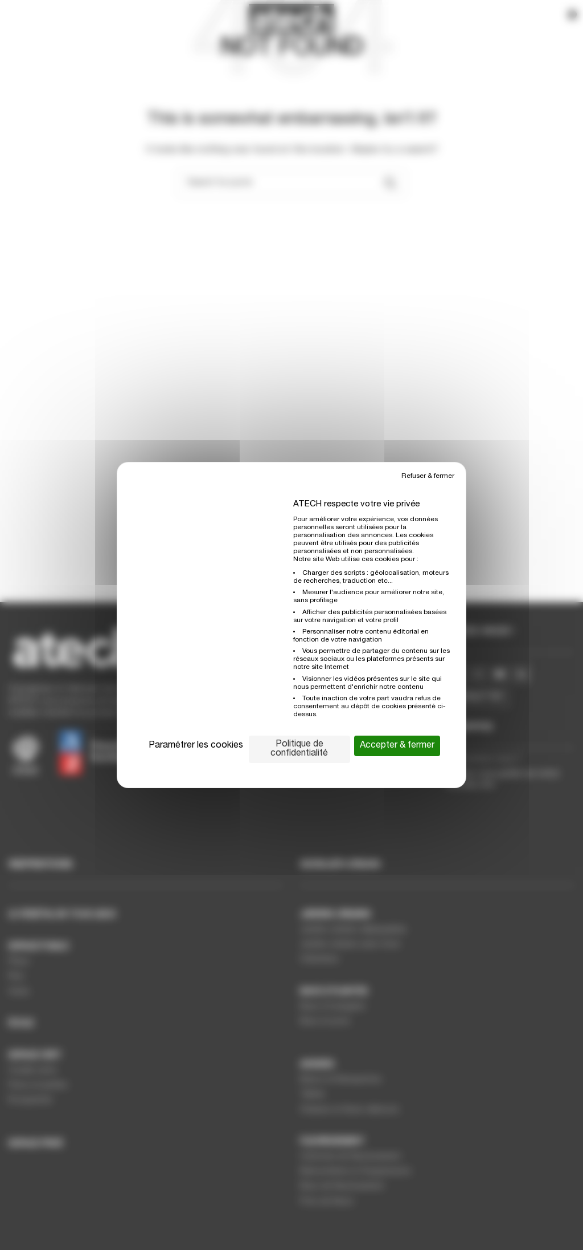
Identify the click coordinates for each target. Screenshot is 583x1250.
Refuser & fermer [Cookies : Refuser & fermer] (427, 476)
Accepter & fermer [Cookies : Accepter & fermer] (397, 745)
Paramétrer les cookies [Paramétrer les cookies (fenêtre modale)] (196, 745)
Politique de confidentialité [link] (299, 749)
